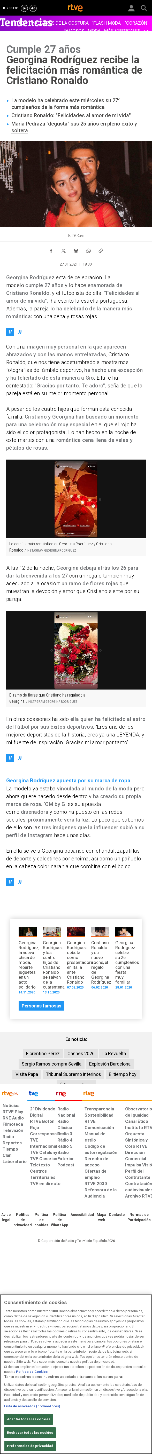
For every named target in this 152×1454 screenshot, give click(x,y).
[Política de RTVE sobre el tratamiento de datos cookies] (41, 1220)
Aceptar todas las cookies (28, 1419)
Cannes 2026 (81, 1053)
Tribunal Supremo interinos (73, 1074)
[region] (76, 1374)
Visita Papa (27, 1074)
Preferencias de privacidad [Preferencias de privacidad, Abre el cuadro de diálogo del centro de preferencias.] (30, 1446)
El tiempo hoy (122, 1074)
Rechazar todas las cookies (30, 1433)
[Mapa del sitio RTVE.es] (101, 1217)
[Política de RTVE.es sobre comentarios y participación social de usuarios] (139, 1217)
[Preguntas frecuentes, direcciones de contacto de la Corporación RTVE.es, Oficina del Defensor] (117, 1215)
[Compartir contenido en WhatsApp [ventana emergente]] (88, 249)
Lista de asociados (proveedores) (32, 1406)
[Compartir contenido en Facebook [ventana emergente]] (51, 249)
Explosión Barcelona (110, 1064)
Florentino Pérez (43, 1053)
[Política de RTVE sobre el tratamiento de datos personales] (22, 1220)
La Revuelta (114, 1053)
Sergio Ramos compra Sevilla (51, 1064)
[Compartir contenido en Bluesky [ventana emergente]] (76, 249)
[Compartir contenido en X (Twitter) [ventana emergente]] (63, 249)
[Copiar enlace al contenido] (101, 249)
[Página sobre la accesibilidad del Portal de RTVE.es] (82, 1215)
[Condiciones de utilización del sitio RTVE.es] (6, 1217)
